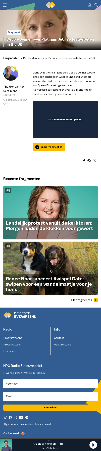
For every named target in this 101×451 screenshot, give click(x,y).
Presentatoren (12, 344)
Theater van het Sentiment (13, 88)
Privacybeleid (43, 424)
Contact (59, 338)
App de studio (62, 344)
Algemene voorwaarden (18, 424)
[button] (93, 444)
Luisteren (9, 351)
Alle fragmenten (84, 300)
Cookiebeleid (11, 433)
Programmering (12, 338)
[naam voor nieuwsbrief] (50, 383)
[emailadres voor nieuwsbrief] (50, 396)
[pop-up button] (80, 106)
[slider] (64, 132)
